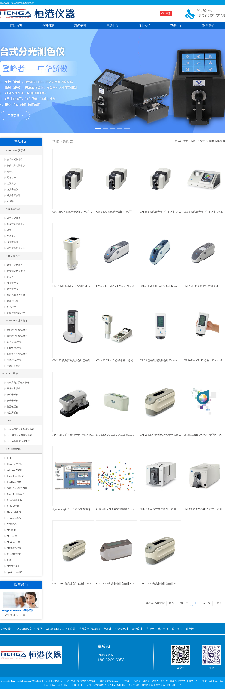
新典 (9, 560)
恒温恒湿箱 (12, 406)
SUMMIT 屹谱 (14, 548)
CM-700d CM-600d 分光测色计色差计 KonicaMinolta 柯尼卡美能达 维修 (93, 286)
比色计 (190, 628)
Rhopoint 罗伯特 (15, 464)
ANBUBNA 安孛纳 (15, 150)
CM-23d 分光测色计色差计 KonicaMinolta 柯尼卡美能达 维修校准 (177, 286)
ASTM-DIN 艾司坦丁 (16, 320)
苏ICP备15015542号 (172, 685)
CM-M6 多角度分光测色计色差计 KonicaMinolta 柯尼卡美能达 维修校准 (93, 360)
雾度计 (150, 628)
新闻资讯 (80, 25)
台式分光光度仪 (15, 265)
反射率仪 (163, 628)
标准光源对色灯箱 (16, 295)
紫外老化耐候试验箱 (17, 335)
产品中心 (112, 25)
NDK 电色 (12, 524)
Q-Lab (9, 420)
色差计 (10, 230)
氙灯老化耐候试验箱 (17, 329)
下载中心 (176, 25)
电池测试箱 (12, 412)
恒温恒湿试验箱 (15, 347)
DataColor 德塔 (14, 482)
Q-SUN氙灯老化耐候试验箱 (20, 429)
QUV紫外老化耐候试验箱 (19, 435)
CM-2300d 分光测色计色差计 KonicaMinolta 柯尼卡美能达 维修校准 (134, 583)
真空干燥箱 (12, 394)
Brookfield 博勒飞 (15, 494)
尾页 (219, 603)
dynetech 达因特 (14, 572)
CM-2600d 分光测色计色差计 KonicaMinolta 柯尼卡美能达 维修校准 (91, 583)
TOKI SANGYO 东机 (17, 488)
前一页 (184, 603)
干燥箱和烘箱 (13, 365)
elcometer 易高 (14, 518)
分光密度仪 (12, 189)
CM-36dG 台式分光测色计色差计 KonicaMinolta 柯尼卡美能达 (131, 211)
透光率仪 (177, 628)
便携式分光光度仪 (16, 271)
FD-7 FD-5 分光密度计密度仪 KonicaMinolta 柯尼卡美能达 (85, 434)
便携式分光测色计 (16, 224)
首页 (193, 141)
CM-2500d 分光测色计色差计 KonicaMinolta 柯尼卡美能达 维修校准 (178, 434)
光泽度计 (11, 236)
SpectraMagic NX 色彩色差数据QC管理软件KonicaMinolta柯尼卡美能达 (93, 509)
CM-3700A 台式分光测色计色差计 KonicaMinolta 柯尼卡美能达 (176, 509)
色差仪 (10, 171)
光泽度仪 (11, 183)
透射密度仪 (12, 289)
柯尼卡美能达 (13, 209)
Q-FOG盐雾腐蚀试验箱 (18, 441)
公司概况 (48, 25)
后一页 (206, 603)
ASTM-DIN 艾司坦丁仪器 (60, 628)
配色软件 (11, 177)
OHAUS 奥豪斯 (14, 500)
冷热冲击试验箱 (15, 359)
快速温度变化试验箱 (17, 353)
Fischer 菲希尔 (14, 512)
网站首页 (16, 25)
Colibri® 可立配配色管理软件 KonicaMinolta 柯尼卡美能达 (129, 509)
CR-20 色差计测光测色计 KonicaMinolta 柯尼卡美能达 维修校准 (176, 360)
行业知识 (144, 25)
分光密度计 (12, 242)
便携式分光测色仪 (16, 165)
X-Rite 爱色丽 (13, 255)
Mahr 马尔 (12, 536)
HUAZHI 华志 (14, 554)
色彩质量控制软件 (16, 313)
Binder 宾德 (12, 373)
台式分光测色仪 (15, 159)
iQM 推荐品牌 (13, 449)
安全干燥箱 (12, 400)
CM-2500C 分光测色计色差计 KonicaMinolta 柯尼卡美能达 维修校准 (179, 583)
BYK (9, 458)
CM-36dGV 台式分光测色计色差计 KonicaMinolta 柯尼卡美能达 (88, 211)
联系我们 (208, 25)
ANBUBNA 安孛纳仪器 (29, 628)
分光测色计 (121, 628)
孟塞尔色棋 (12, 301)
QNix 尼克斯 (13, 506)
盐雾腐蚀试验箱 (15, 341)
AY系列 (10, 201)
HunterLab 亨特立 (15, 476)
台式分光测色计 (15, 218)
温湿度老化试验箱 (89, 628)
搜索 (168, 13)
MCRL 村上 (12, 530)
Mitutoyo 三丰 (13, 542)
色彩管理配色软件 (16, 248)
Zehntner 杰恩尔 (14, 470)
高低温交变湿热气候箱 (18, 382)
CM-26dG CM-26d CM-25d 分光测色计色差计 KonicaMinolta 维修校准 (136, 286)
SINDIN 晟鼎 (13, 566)
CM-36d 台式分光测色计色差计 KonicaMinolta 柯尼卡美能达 (174, 211)
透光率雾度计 (13, 195)
